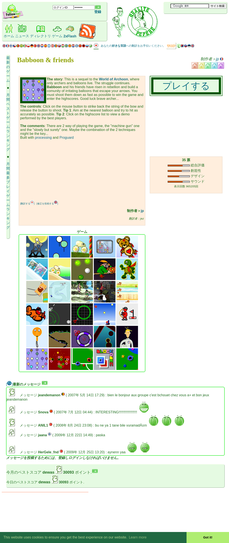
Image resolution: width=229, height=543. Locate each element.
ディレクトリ (40, 36)
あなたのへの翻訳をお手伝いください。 (133, 45)
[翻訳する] (27, 203)
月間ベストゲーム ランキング (8, 122)
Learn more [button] (138, 537)
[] (9, 384)
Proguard (66, 137)
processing (43, 137)
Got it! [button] (207, 537)
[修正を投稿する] (47, 203)
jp (217, 59)
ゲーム (57, 36)
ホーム (9, 36)
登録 (97, 12)
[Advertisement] (189, 20)
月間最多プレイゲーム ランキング (8, 195)
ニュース (22, 36)
